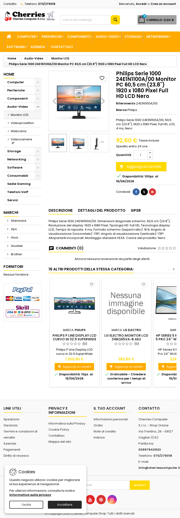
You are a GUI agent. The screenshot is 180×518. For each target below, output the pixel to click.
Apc (13, 229)
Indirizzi (99, 437)
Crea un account (163, 4)
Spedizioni (11, 419)
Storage (133, 36)
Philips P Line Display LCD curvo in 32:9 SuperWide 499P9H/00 (74, 339)
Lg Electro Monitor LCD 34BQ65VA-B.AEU (126, 337)
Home (9, 74)
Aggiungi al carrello (141, 166)
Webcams (19, 131)
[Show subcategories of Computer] (38, 82)
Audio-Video (107, 36)
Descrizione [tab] (61, 210)
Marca (121, 110)
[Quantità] (141, 155)
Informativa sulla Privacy (67, 423)
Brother (16, 254)
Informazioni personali (111, 419)
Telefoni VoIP (17, 192)
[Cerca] (90, 19)
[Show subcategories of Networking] (38, 159)
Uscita (26, 504)
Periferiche (51, 36)
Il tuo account (109, 408)
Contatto (10, 4)
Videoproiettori (22, 123)
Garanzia (11, 425)
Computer (26, 36)
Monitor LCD (19, 115)
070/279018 (46, 4)
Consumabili (17, 175)
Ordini (98, 425)
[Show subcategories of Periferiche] (38, 90)
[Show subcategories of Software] (38, 168)
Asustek (16, 246)
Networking (157, 36)
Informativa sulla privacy (30, 495)
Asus (14, 237)
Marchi (11, 212)
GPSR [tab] (136, 210)
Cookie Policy (59, 429)
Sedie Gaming (19, 184)
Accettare (64, 504)
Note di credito (105, 431)
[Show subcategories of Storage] (38, 151)
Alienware (18, 220)
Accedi (141, 4)
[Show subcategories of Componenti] (38, 99)
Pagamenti (12, 449)
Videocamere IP (21, 141)
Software (16, 47)
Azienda (38, 47)
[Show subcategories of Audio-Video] (38, 107)
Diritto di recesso (16, 455)
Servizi (12, 200)
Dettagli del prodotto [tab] (101, 210)
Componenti (78, 36)
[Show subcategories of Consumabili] (38, 176)
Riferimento (125, 103)
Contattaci (62, 47)
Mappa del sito (60, 441)
